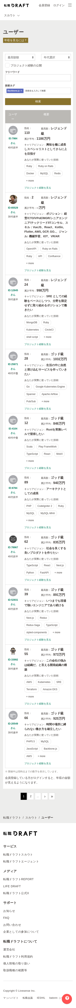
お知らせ (9, 910)
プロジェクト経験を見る (37, 187)
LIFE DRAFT (12, 886)
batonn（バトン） (59, 997)
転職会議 (28, 997)
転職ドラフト (12, 817)
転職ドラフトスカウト (18, 854)
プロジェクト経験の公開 (23, 65)
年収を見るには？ (15, 40)
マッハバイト (11, 997)
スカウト (31, 817)
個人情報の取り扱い (16, 963)
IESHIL (41, 997)
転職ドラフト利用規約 (18, 956)
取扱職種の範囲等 (15, 970)
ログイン (59, 5)
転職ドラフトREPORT (18, 879)
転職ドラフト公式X (16, 893)
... (38, 796)
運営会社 (9, 949)
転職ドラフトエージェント (21, 861)
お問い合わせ (12, 924)
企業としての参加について (21, 931)
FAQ (6, 917)
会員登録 (44, 5)
